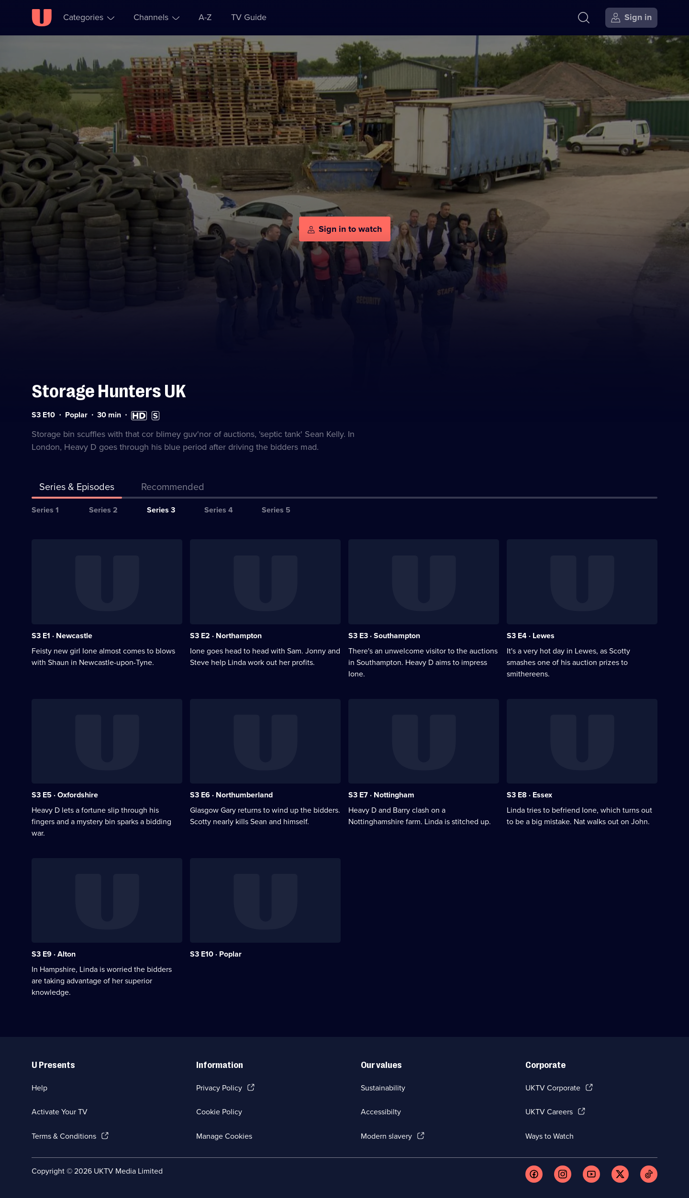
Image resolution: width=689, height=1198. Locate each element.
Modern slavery (386, 1136)
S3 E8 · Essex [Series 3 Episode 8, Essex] (529, 794)
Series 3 (161, 509)
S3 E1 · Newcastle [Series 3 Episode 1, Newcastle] (62, 635)
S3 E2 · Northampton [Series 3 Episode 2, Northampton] (226, 635)
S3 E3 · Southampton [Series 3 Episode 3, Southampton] (384, 635)
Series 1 (45, 509)
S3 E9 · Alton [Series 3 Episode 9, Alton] (54, 953)
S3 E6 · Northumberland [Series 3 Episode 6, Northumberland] (231, 794)
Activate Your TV (60, 1111)
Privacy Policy (219, 1087)
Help (39, 1087)
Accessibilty (381, 1111)
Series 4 (218, 509)
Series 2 (103, 509)
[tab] (172, 488)
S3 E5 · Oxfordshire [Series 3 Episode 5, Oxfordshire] (65, 794)
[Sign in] (631, 18)
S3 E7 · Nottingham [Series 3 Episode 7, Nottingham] (381, 794)
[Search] (584, 18)
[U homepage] (42, 18)
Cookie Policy (219, 1111)
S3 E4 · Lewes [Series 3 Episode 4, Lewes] (531, 635)
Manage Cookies (224, 1136)
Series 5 (276, 509)
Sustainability (383, 1087)
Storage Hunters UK (109, 391)
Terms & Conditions (64, 1136)
